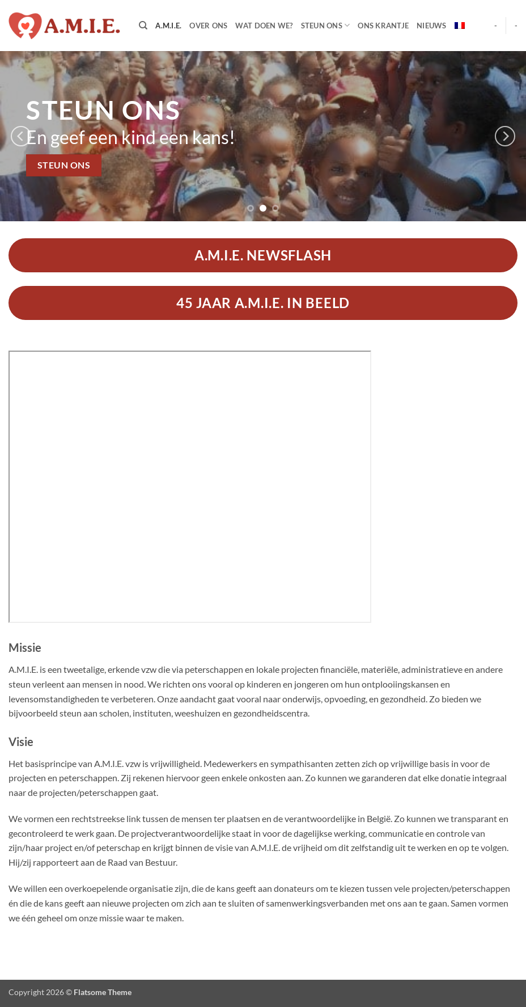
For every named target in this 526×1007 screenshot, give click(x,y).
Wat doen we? (263, 25)
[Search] (143, 25)
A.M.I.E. (168, 25)
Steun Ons (325, 25)
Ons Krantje (383, 25)
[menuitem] (460, 25)
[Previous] (21, 136)
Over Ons (208, 25)
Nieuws (432, 25)
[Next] (505, 136)
